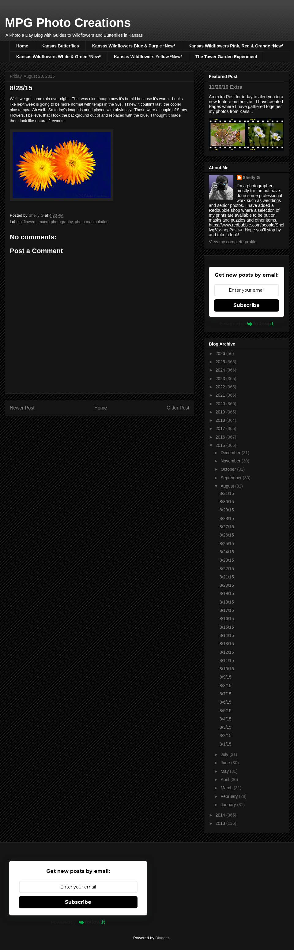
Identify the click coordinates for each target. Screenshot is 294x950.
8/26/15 (227, 535)
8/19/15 (227, 593)
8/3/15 (226, 727)
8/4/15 (226, 718)
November (231, 460)
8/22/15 (227, 568)
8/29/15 (227, 509)
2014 (221, 815)
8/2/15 (226, 735)
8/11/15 (227, 660)
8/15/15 (227, 627)
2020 (221, 403)
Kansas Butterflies (60, 45)
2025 (221, 361)
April (225, 779)
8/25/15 (227, 543)
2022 (221, 386)
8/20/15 (227, 585)
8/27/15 (227, 526)
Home (22, 45)
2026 (221, 353)
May (225, 771)
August (228, 486)
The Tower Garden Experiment (226, 56)
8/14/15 (227, 635)
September (232, 477)
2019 (221, 412)
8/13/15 (227, 643)
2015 (221, 445)
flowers (30, 221)
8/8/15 (226, 685)
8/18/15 (227, 602)
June (226, 762)
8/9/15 (226, 677)
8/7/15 (226, 693)
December (231, 452)
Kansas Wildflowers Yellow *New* (148, 56)
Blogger (162, 938)
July (225, 754)
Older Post (178, 407)
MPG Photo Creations (68, 22)
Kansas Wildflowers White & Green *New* (58, 56)
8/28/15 (227, 518)
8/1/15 (226, 744)
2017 (221, 428)
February (230, 796)
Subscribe (246, 305)
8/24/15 (227, 551)
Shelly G (251, 177)
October (229, 469)
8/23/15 (227, 560)
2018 (221, 420)
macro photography (56, 221)
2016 (221, 437)
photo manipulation (91, 221)
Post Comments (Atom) (111, 427)
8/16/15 (227, 618)
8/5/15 (226, 710)
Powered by (247, 323)
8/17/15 (227, 610)
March (227, 787)
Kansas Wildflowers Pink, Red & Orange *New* (235, 45)
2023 (221, 378)
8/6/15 (226, 702)
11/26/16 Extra (225, 87)
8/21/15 (227, 576)
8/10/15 (227, 668)
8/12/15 (227, 652)
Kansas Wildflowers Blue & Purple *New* (133, 45)
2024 (221, 370)
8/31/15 (227, 493)
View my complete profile (232, 241)
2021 (221, 395)
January (229, 804)
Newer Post (22, 407)
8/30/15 (227, 501)
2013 (221, 823)
